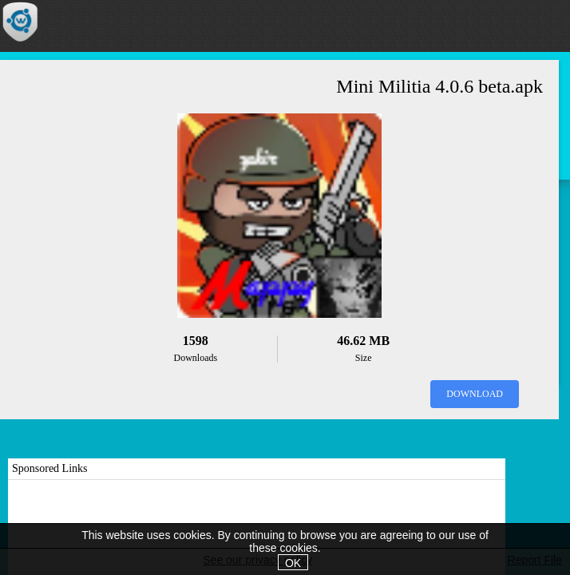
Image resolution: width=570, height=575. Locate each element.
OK (293, 563)
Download (474, 393)
